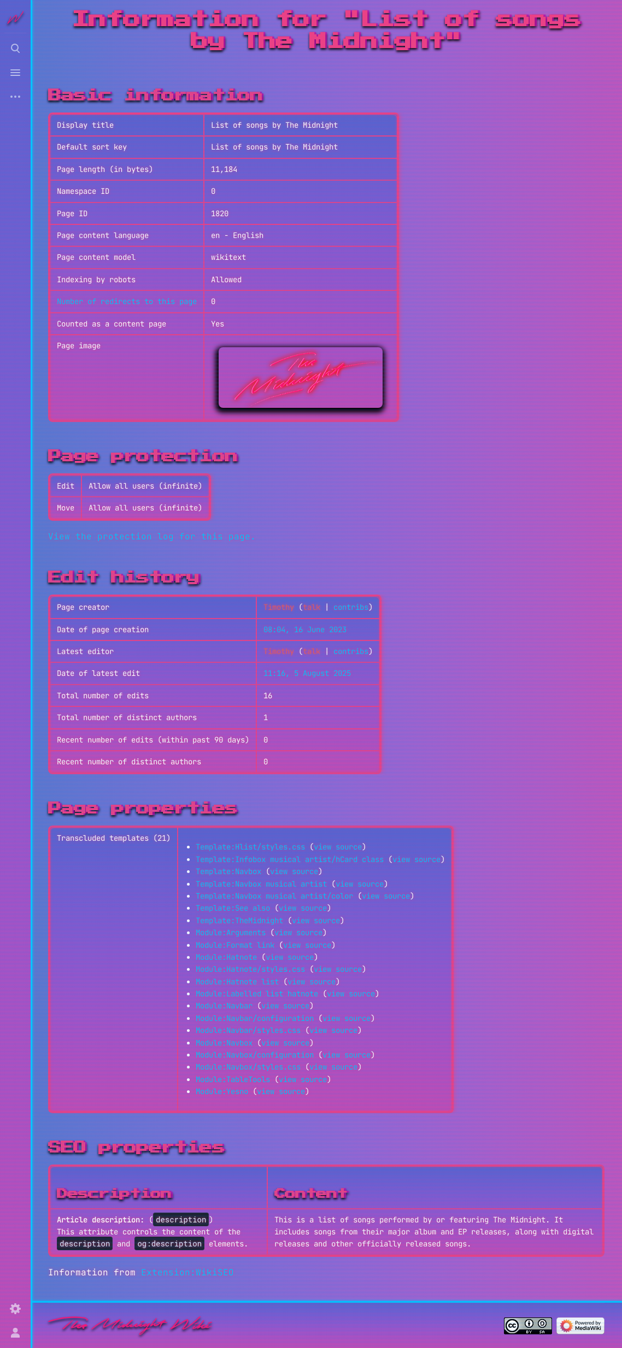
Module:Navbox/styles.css (248, 1067)
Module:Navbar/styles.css (248, 1030)
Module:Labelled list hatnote (257, 994)
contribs (350, 607)
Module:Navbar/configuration (255, 1018)
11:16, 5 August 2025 (307, 673)
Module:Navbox (224, 1043)
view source (338, 847)
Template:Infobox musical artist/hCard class (290, 859)
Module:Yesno (222, 1091)
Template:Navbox (228, 871)
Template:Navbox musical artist (261, 884)
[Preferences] (15, 1309)
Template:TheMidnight (239, 920)
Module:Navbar (224, 1006)
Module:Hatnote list (237, 982)
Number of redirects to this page (127, 301)
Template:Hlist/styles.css (250, 847)
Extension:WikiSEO (187, 1272)
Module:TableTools (233, 1079)
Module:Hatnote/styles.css (250, 969)
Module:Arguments (231, 932)
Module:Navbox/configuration (255, 1055)
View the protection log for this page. (152, 536)
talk (311, 607)
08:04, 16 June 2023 (305, 629)
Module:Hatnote (226, 957)
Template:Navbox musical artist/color (274, 896)
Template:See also (233, 908)
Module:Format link (235, 945)
